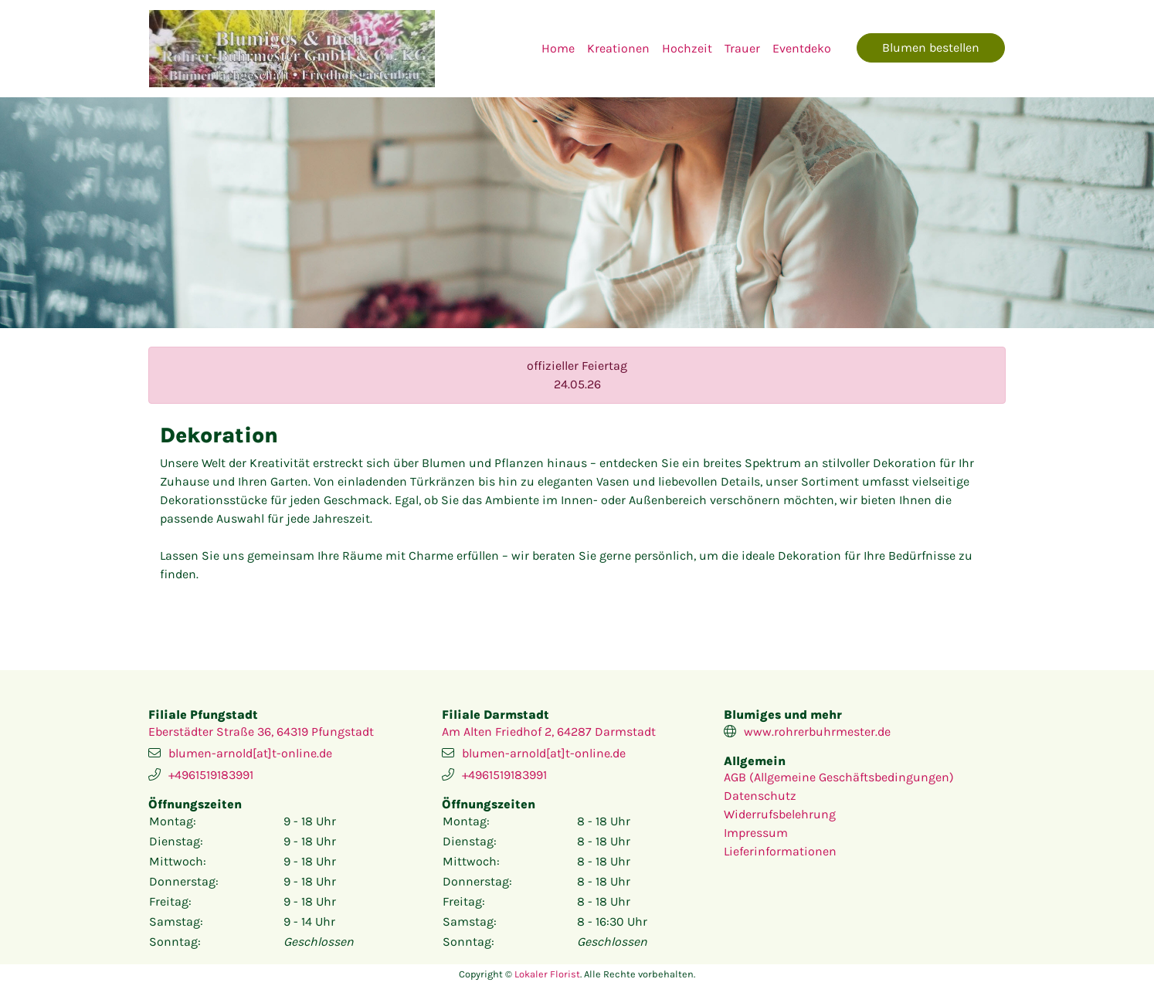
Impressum (756, 832)
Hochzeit (687, 48)
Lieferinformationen (780, 851)
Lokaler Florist (547, 974)
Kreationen (618, 48)
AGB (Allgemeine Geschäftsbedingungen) (839, 777)
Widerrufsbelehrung (780, 814)
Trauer (742, 48)
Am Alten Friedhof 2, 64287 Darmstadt (549, 731)
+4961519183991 (210, 774)
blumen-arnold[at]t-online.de (250, 753)
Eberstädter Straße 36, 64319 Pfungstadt (261, 731)
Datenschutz (760, 795)
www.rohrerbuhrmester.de (817, 731)
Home (558, 48)
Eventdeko (801, 48)
